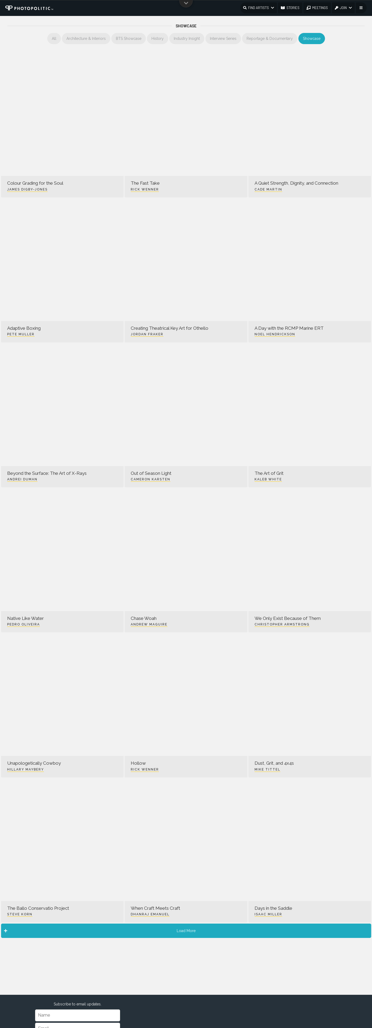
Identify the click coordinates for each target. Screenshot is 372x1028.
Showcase (311, 38)
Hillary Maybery (25, 769)
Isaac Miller (268, 914)
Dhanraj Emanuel (150, 914)
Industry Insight (187, 38)
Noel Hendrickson (275, 334)
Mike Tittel (267, 769)
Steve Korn (19, 914)
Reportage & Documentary (270, 38)
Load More (100, 931)
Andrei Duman (22, 479)
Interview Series (223, 38)
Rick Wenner (145, 189)
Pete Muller (21, 334)
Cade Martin (268, 189)
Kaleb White (268, 479)
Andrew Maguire (149, 624)
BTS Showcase (128, 38)
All (54, 38)
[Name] (77, 1015)
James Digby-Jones (27, 189)
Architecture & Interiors (86, 38)
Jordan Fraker (147, 334)
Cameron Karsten (150, 479)
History (157, 38)
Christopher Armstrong (282, 624)
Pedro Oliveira (23, 624)
